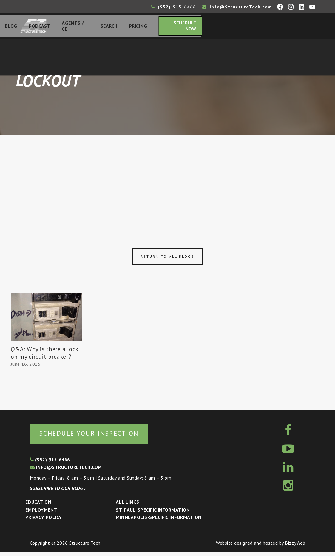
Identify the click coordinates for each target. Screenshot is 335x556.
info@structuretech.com (66, 471)
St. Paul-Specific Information (153, 514)
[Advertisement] (167, 183)
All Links (127, 506)
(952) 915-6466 (173, 7)
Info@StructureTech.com (237, 7)
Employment (41, 514)
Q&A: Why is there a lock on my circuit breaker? (44, 356)
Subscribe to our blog (58, 493)
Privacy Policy (43, 522)
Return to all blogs (167, 259)
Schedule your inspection (100, 437)
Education (38, 506)
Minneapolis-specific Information (158, 522)
